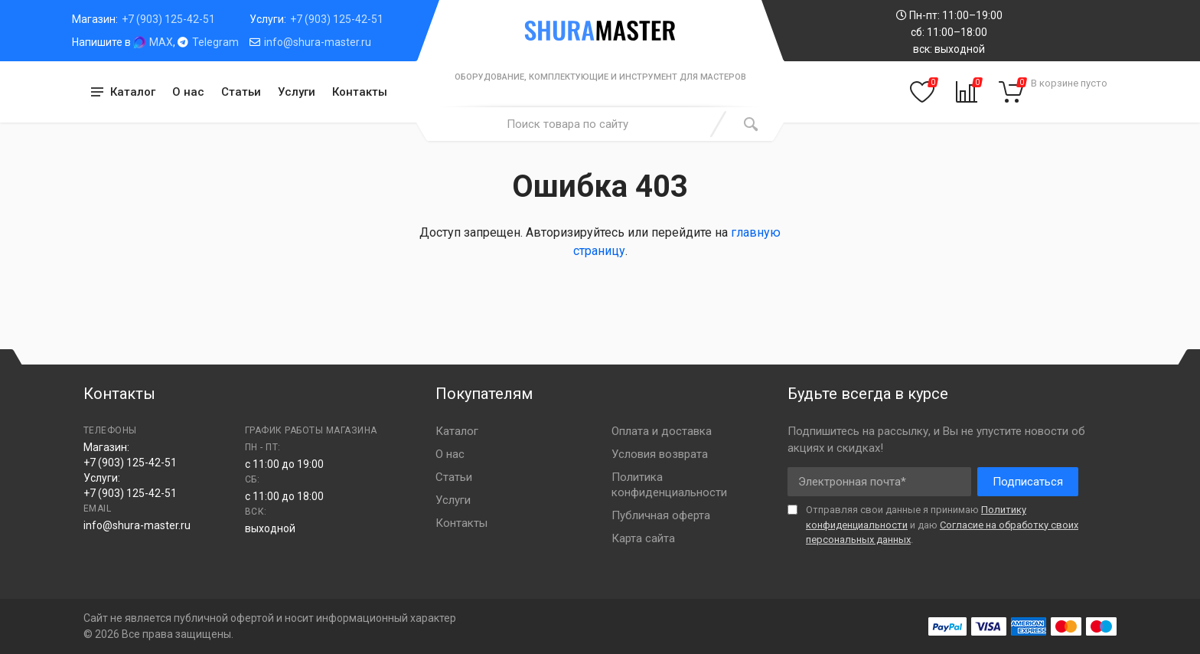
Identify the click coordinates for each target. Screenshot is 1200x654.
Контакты (359, 92)
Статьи (241, 92)
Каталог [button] (132, 92)
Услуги (296, 92)
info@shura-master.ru (317, 42)
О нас (188, 92)
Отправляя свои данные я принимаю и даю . (942, 524)
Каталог (456, 431)
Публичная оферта (660, 515)
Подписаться (1028, 482)
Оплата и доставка (661, 431)
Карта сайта (643, 538)
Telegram (215, 42)
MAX (161, 42)
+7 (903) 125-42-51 (168, 19)
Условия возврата (659, 454)
